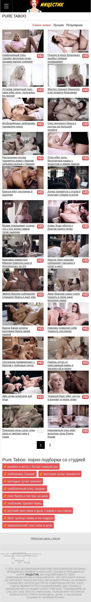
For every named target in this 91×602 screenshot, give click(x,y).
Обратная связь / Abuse (45, 538)
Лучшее (58, 25)
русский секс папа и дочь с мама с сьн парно (39, 510)
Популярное (74, 25)
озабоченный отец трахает (26, 488)
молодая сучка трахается (62, 474)
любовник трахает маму (24, 503)
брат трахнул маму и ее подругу (30, 518)
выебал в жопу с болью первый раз (32, 466)
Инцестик (32, 574)
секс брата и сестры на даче (27, 496)
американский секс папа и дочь (29, 525)
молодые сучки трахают (24, 481)
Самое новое (41, 25)
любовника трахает (21, 474)
